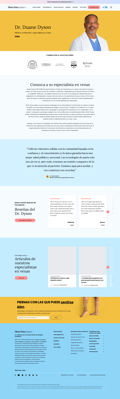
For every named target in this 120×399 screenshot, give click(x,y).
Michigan (21, 341)
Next (107, 211)
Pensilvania (43, 341)
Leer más (21, 278)
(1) (93, 351)
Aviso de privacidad (81, 375)
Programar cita (94, 7)
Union (17, 36)
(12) (94, 338)
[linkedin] (36, 375)
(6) (94, 343)
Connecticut (27, 341)
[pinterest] (29, 375)
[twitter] (33, 375)
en (103, 7)
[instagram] (22, 375)
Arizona (37, 341)
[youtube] (19, 375)
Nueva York (39, 339)
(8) (93, 341)
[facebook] (15, 375)
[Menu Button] (111, 7)
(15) (93, 336)
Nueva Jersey (93, 338)
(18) (92, 346)
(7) (92, 349)
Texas (33, 341)
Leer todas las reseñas (25, 220)
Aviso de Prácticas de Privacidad (97, 375)
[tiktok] (26, 375)
